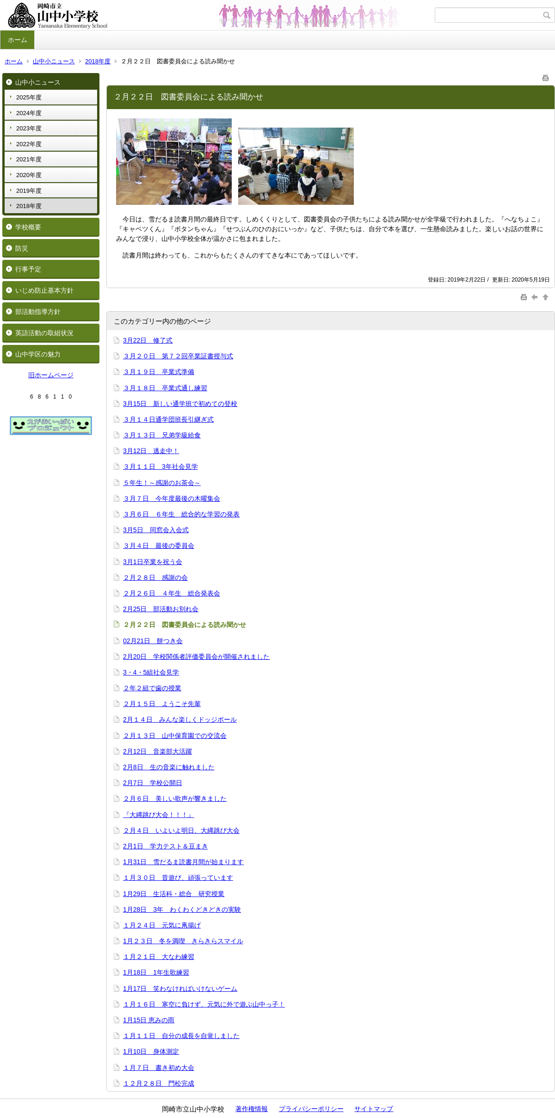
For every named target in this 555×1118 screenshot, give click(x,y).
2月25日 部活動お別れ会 (160, 609)
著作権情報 (251, 1108)
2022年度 (29, 144)
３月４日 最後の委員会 (158, 545)
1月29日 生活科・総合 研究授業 (173, 893)
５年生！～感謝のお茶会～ (162, 482)
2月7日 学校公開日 (152, 782)
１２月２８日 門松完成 (158, 1083)
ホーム (17, 39)
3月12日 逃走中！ (151, 451)
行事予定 (28, 269)
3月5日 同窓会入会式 (156, 530)
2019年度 (29, 190)
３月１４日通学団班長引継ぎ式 (168, 419)
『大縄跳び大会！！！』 (158, 814)
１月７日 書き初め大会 (158, 1067)
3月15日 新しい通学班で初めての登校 (180, 403)
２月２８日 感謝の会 (155, 577)
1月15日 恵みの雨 (148, 1020)
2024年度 (29, 113)
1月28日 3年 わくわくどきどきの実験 (182, 909)
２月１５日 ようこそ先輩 (162, 703)
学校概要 (28, 227)
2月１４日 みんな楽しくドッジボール (180, 719)
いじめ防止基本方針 (44, 290)
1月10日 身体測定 (151, 1051)
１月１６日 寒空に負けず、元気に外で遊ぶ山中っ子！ (204, 1004)
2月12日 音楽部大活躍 (157, 751)
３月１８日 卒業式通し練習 (165, 388)
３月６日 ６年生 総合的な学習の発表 (181, 514)
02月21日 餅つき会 (153, 641)
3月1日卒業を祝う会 (152, 561)
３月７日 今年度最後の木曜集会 (171, 498)
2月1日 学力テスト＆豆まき (165, 846)
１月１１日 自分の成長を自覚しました (181, 1035)
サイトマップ (373, 1108)
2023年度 (29, 128)
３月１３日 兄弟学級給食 (162, 435)
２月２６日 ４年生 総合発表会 (171, 593)
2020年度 (29, 175)
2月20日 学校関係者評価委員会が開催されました (196, 656)
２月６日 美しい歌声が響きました (175, 798)
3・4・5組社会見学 (151, 672)
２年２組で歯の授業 (152, 688)
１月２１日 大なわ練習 (158, 956)
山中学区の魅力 (38, 354)
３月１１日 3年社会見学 (160, 466)
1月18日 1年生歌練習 (156, 972)
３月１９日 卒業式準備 (158, 371)
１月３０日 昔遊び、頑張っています (178, 877)
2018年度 (98, 61)
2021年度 (29, 159)
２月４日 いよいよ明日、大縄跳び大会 (181, 830)
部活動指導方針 (38, 311)
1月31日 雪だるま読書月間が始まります (183, 862)
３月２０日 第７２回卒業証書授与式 (178, 356)
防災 (21, 248)
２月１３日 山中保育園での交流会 (175, 735)
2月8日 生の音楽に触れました (169, 767)
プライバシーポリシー (311, 1108)
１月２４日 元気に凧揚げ (162, 925)
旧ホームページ (51, 375)
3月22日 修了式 (148, 340)
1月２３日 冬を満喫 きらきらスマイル (183, 941)
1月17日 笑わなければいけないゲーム (180, 988)
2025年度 (29, 97)
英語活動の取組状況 (44, 333)
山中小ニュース (54, 61)
